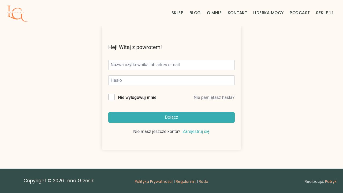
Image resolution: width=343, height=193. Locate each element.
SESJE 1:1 (325, 13)
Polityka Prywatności (154, 181)
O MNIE (214, 13)
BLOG (195, 13)
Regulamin (186, 181)
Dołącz (171, 117)
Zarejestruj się (196, 131)
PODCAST (300, 13)
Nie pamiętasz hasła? (214, 97)
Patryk (331, 181)
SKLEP (178, 13)
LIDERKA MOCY (268, 13)
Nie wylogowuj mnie (137, 97)
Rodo (203, 181)
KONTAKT (237, 13)
